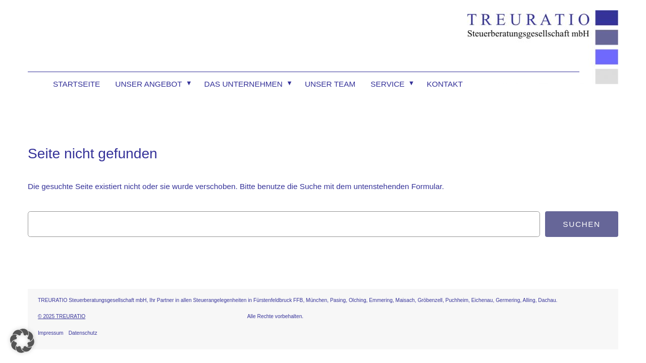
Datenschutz (83, 333)
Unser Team (330, 84)
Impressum (51, 333)
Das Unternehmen (243, 84)
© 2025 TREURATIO (61, 316)
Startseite (76, 84)
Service (387, 84)
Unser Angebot (148, 84)
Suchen (581, 224)
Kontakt (445, 84)
